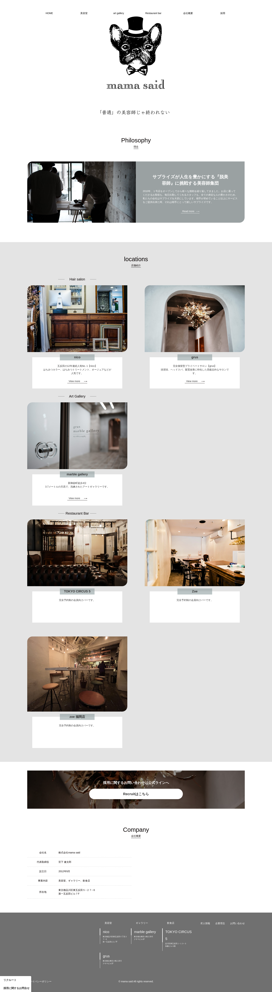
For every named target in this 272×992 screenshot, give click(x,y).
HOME (49, 13)
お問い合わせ (237, 923)
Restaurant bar (153, 13)
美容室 (84, 13)
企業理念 (220, 923)
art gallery (118, 13)
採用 (222, 13)
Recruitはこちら (136, 794)
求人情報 (205, 923)
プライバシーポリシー (39, 981)
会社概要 (188, 13)
